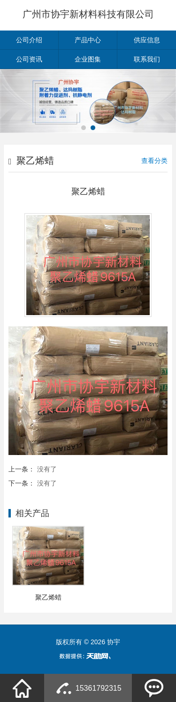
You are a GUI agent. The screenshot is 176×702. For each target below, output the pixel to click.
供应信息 (147, 40)
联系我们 (147, 59)
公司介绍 (29, 40)
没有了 (47, 469)
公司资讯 (29, 59)
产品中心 (88, 40)
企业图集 (88, 59)
